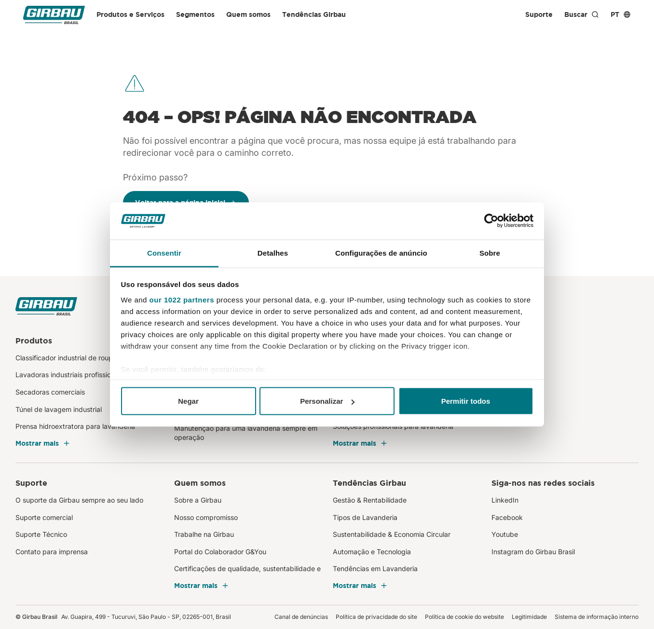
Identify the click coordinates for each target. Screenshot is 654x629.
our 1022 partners (182, 299)
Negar (188, 401)
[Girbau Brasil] (54, 15)
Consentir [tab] (164, 252)
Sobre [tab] (489, 252)
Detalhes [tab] (273, 252)
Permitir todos (465, 401)
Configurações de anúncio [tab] (381, 252)
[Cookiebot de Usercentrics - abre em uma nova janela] (491, 221)
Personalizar (327, 401)
